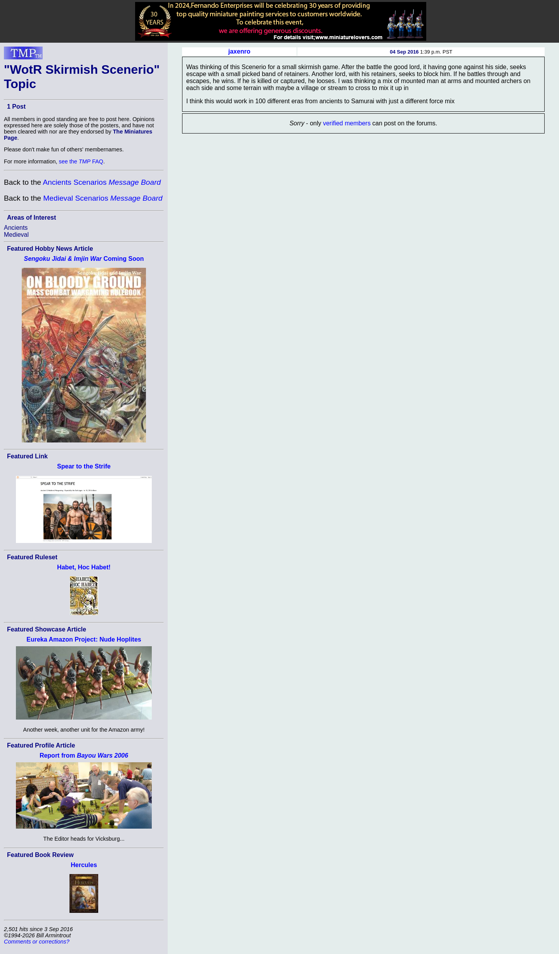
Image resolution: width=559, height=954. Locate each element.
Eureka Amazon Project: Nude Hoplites (83, 639)
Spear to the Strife (84, 466)
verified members (347, 123)
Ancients (16, 227)
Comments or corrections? (36, 941)
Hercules (84, 865)
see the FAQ (81, 161)
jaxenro (239, 51)
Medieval (16, 234)
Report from (84, 755)
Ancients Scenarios (102, 182)
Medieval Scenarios (102, 198)
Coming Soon (84, 258)
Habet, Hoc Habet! (84, 567)
